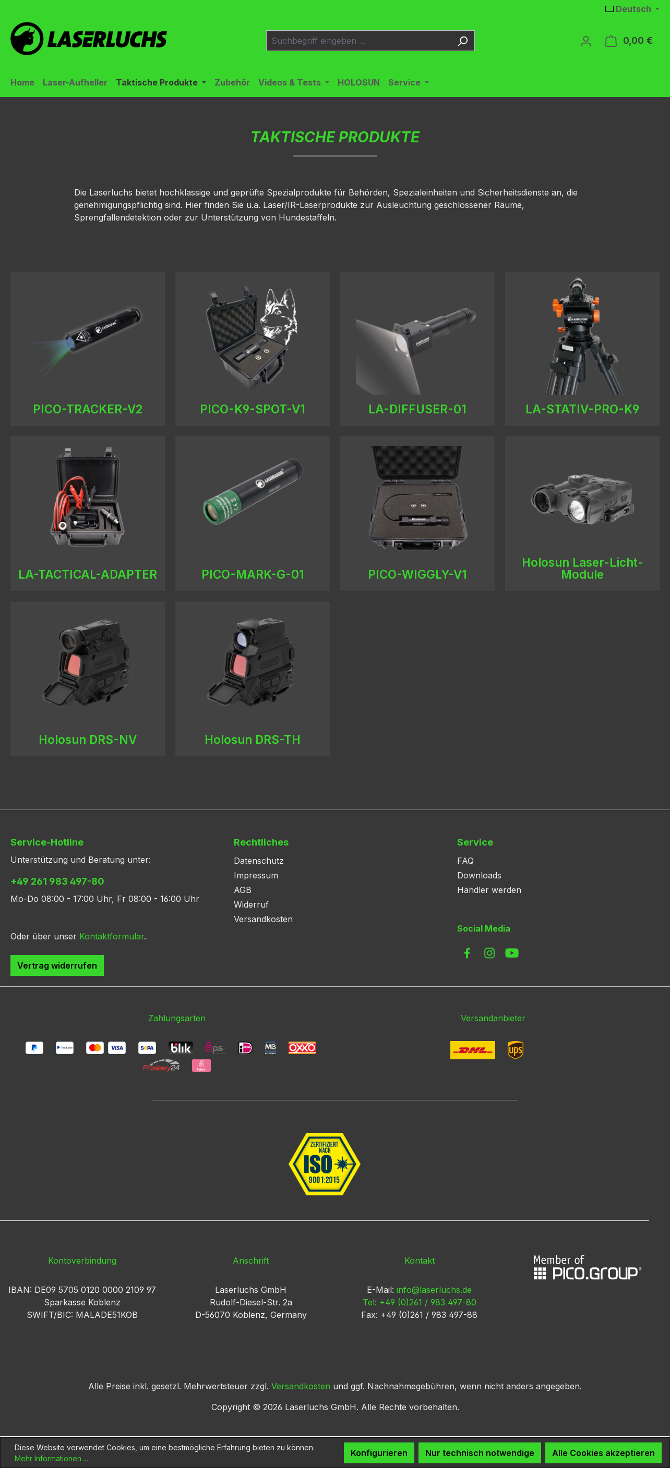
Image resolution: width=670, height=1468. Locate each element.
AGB (243, 890)
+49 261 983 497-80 (57, 881)
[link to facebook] (467, 953)
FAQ (465, 860)
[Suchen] (462, 40)
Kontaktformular (111, 936)
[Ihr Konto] (586, 40)
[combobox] (358, 40)
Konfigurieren (379, 1453)
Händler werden (489, 890)
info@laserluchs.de (434, 1290)
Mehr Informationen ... (51, 1458)
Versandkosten (263, 919)
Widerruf (251, 904)
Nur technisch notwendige (479, 1453)
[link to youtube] (512, 953)
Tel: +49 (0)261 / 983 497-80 (419, 1302)
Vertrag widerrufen (57, 965)
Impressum (256, 875)
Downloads (479, 875)
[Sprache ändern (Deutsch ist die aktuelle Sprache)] (632, 9)
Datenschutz (259, 860)
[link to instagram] (489, 953)
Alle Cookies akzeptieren (603, 1453)
